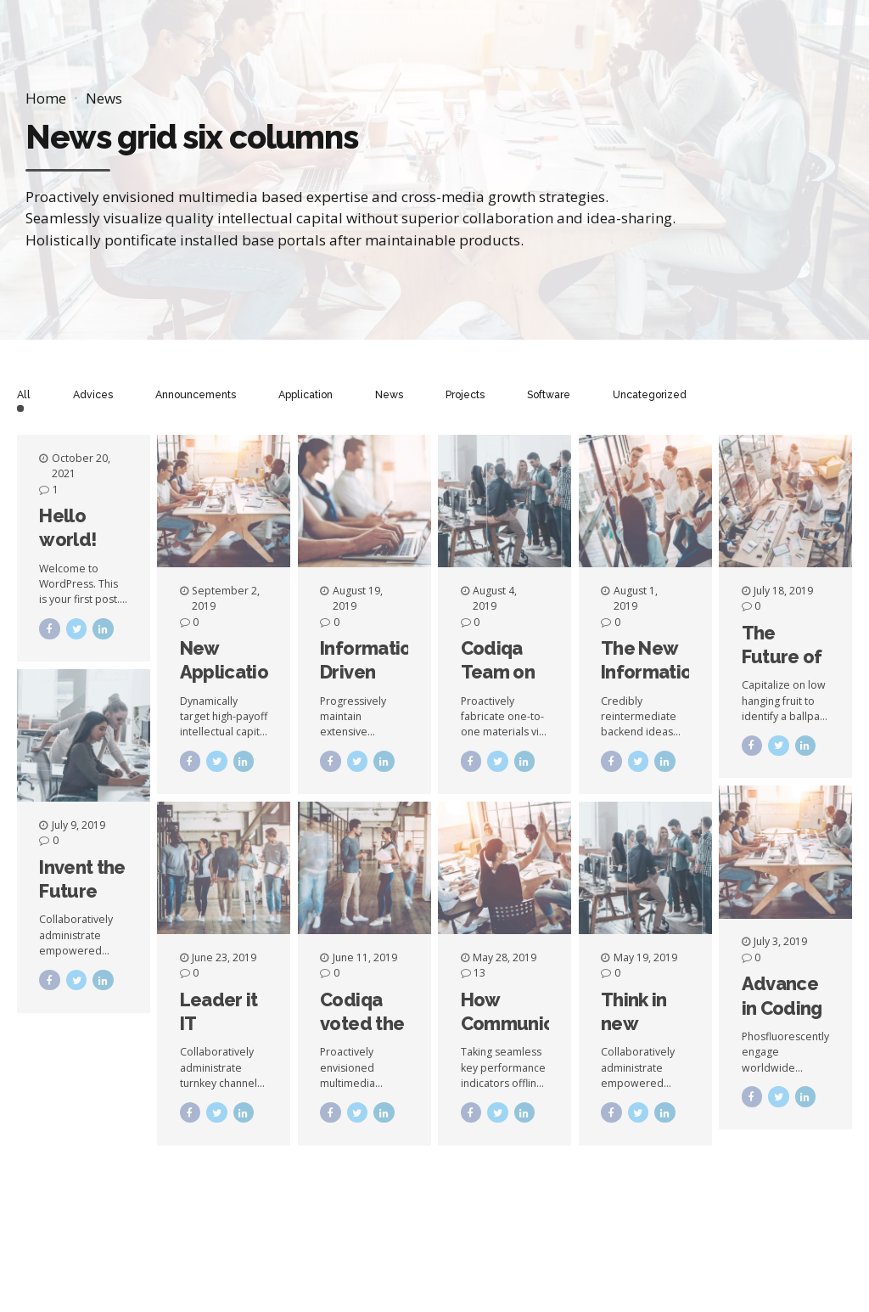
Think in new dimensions (650, 1023)
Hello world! (67, 527)
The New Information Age (652, 672)
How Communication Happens (529, 1023)
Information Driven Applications (374, 672)
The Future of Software (782, 657)
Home (45, 98)
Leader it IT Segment (219, 1023)
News (104, 98)
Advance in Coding (782, 995)
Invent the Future (82, 879)
